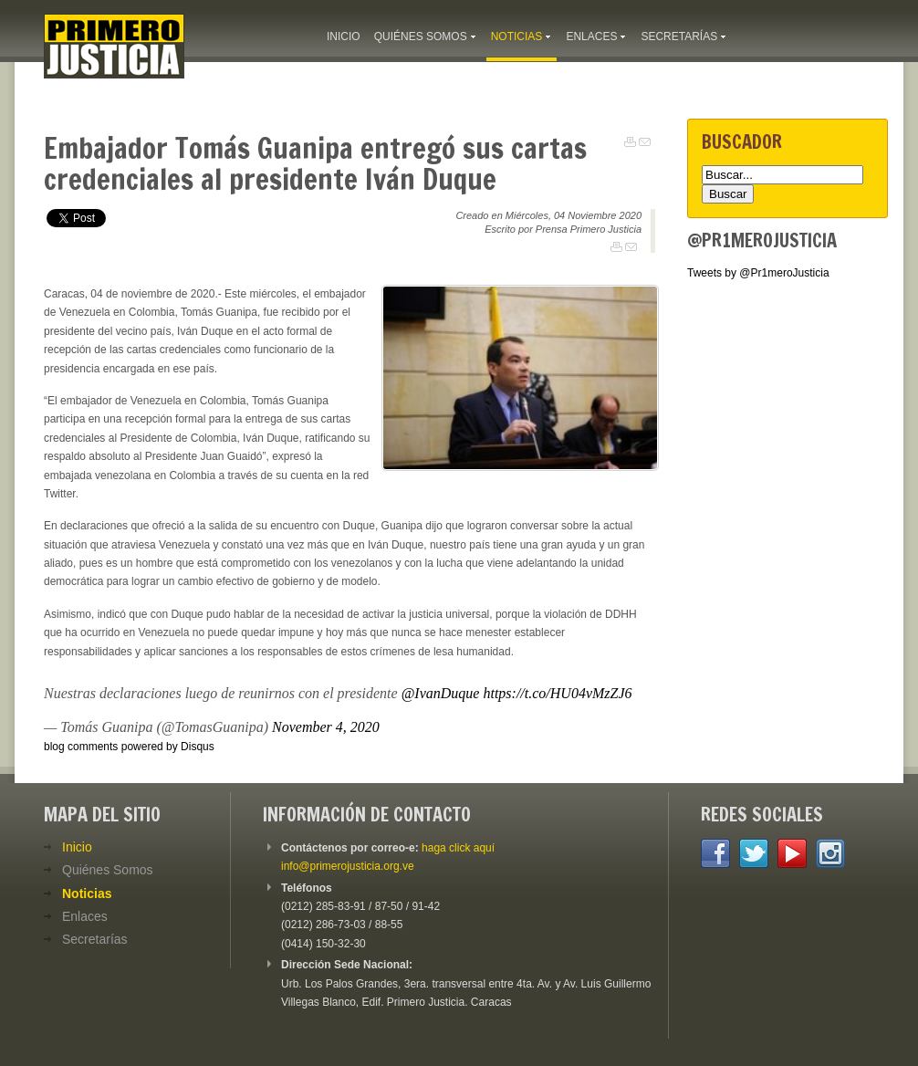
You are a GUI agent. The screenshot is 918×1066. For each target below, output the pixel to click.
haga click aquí (458, 847)
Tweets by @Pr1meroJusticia (758, 272)
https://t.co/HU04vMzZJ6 (557, 693)
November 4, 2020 (326, 727)
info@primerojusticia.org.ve (347, 866)
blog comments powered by (129, 746)
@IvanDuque (441, 693)
